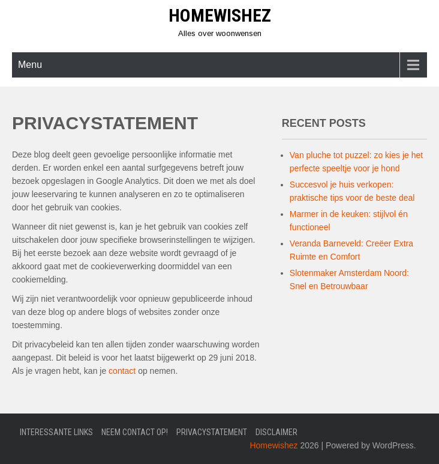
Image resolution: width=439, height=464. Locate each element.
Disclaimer (276, 432)
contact (122, 371)
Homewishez (220, 15)
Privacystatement (211, 432)
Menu (30, 65)
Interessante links (56, 432)
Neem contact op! (134, 432)
